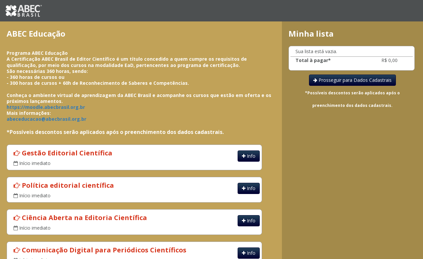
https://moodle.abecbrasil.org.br (46, 107)
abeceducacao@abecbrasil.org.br (46, 119)
